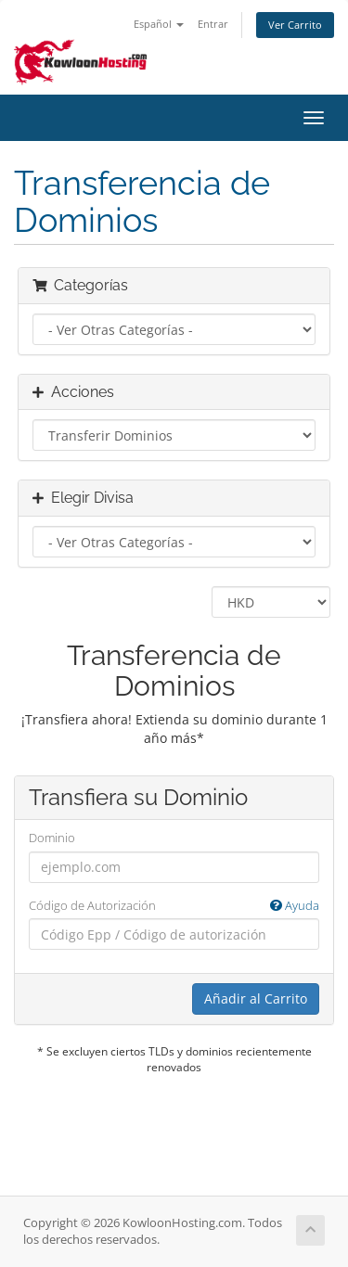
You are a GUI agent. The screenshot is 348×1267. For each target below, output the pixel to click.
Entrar (213, 24)
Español (159, 24)
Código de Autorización (174, 906)
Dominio (52, 837)
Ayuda (294, 905)
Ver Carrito (295, 25)
